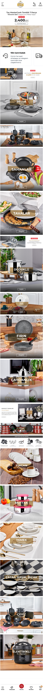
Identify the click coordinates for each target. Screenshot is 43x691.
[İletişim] (34, 4)
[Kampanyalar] (11, 687)
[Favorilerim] (31, 687)
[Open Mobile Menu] (2, 4)
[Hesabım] (40, 4)
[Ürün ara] (21, 686)
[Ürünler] (2, 687)
